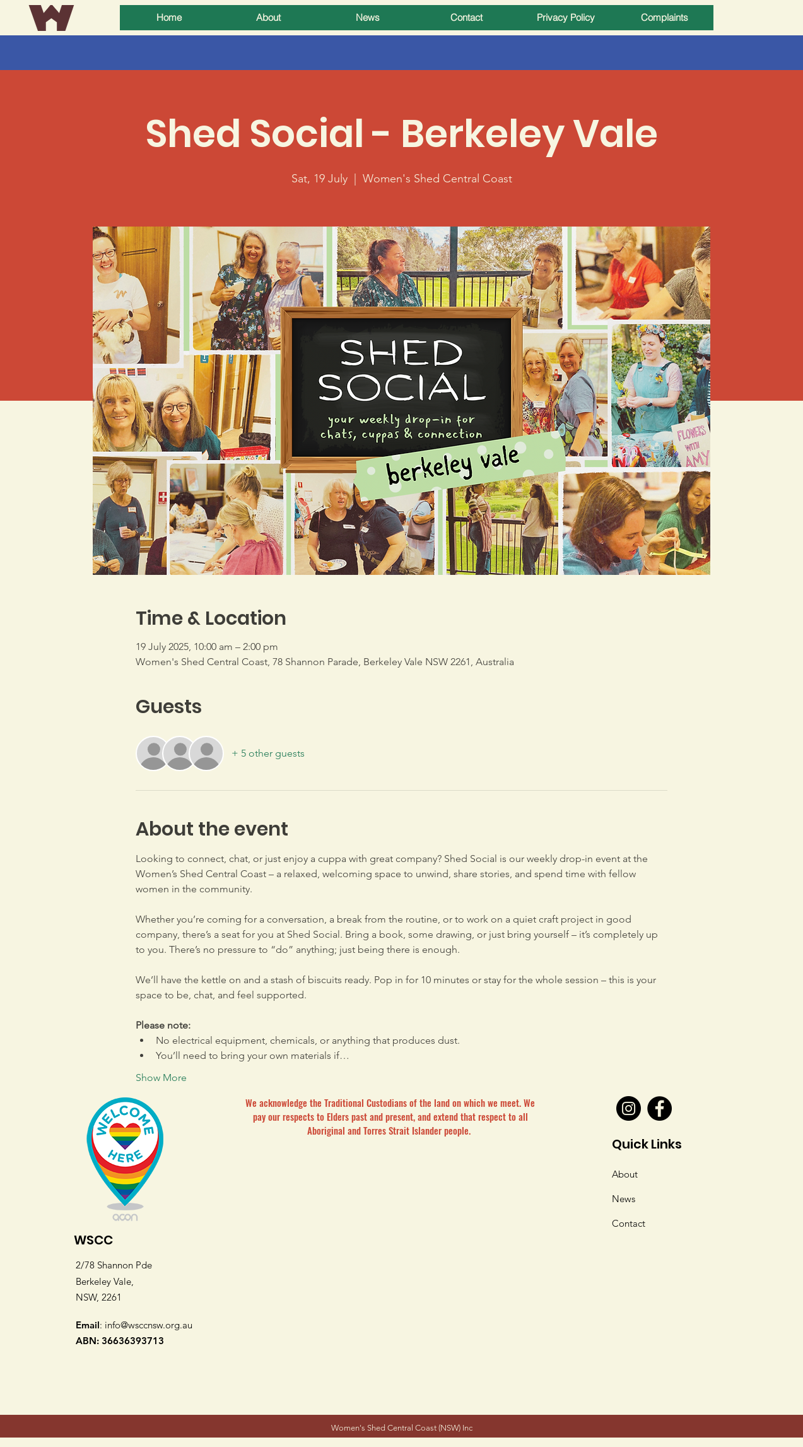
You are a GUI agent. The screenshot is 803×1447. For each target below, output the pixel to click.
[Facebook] (659, 1108)
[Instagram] (628, 1108)
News (623, 1199)
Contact (628, 1223)
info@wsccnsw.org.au (148, 1325)
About (625, 1174)
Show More (161, 1078)
